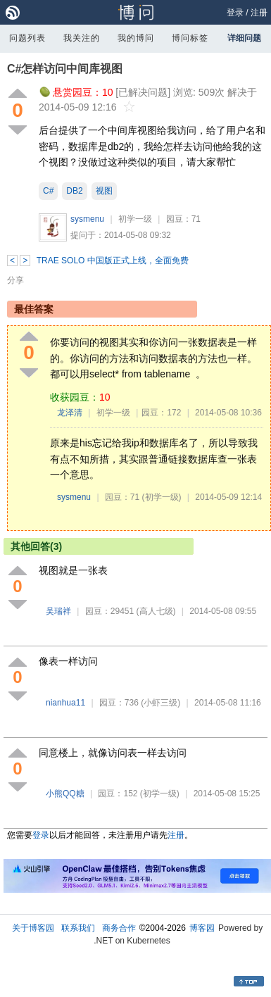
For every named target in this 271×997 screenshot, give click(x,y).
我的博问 (136, 38)
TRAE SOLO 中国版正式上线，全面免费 (113, 260)
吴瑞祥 (58, 611)
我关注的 (81, 38)
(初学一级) (162, 497)
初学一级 (135, 219)
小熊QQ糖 (65, 793)
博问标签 (190, 38)
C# (48, 191)
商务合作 (119, 928)
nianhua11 (65, 703)
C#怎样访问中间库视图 (64, 69)
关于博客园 (33, 928)
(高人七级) (156, 611)
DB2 (74, 191)
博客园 (202, 928)
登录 (235, 13)
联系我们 (78, 928)
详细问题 (244, 38)
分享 (15, 280)
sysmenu (87, 219)
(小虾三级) (160, 703)
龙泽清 (69, 413)
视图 (104, 191)
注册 (259, 13)
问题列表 (27, 38)
